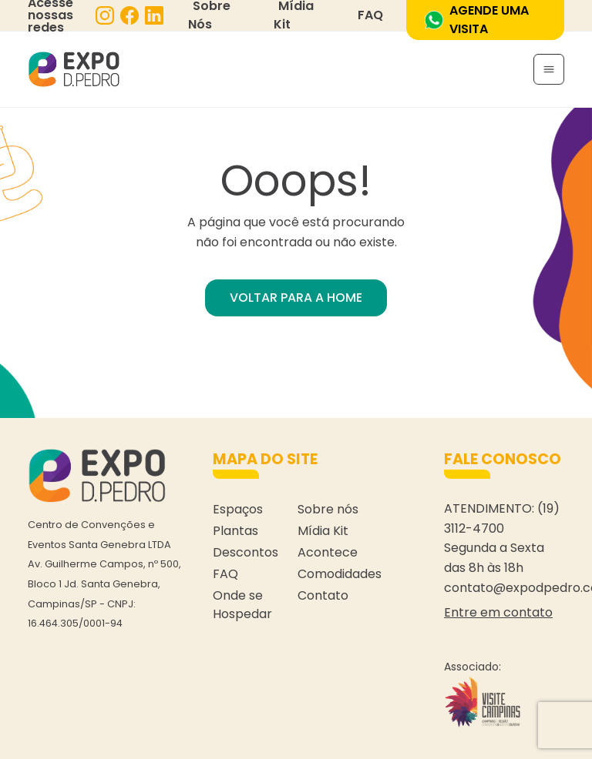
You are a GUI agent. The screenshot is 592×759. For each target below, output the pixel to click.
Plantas (235, 531)
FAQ (370, 15)
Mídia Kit (323, 531)
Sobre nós (328, 509)
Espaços (238, 509)
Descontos (245, 552)
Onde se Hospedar (242, 605)
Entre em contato (498, 612)
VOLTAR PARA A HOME (296, 297)
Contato (323, 595)
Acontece (328, 552)
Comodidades (340, 574)
